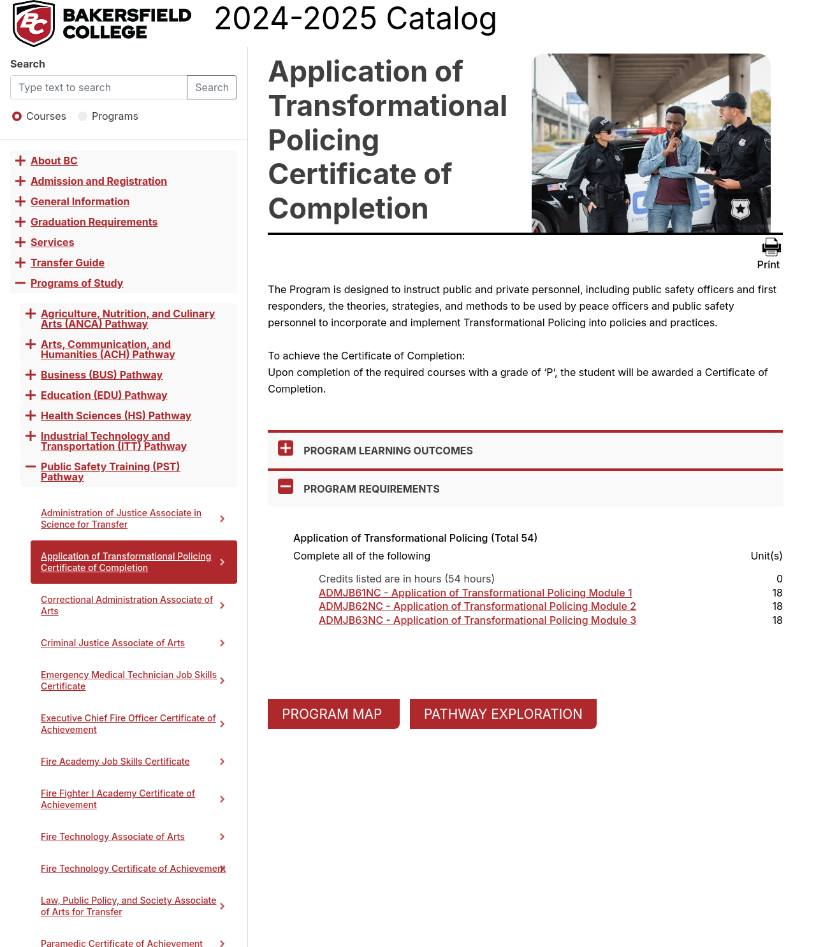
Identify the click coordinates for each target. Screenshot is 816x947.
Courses (39, 116)
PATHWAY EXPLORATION (503, 714)
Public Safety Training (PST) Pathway (110, 471)
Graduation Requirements (94, 221)
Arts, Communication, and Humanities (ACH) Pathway (108, 349)
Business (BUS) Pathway (102, 374)
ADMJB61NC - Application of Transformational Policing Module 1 (475, 592)
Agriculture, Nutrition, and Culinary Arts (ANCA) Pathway (128, 318)
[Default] (98, 87)
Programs (108, 116)
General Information (80, 201)
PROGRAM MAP (334, 714)
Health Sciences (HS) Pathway (116, 415)
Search (27, 63)
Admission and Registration (99, 181)
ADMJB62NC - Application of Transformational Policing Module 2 (477, 606)
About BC (54, 160)
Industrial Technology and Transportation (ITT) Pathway (114, 441)
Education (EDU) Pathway (104, 395)
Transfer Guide (68, 262)
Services (53, 242)
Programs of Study (77, 283)
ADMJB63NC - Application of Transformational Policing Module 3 (477, 620)
